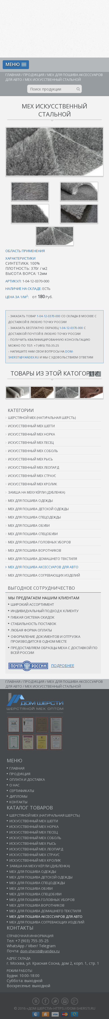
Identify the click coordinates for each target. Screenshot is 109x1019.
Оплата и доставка (27, 779)
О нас (14, 785)
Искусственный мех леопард (33, 467)
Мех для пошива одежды (30, 500)
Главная (12, 74)
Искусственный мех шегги (31, 426)
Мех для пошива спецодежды (34, 517)
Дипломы (18, 796)
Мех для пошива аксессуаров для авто (43, 567)
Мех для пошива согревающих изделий (44, 575)
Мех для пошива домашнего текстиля (42, 558)
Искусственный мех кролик (32, 484)
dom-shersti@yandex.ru (40, 951)
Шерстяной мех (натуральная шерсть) (42, 417)
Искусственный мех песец (31, 442)
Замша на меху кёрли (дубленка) (36, 492)
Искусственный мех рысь (30, 459)
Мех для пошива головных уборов (39, 542)
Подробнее (62, 665)
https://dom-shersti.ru (74, 1008)
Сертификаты (21, 790)
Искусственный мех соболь (33, 451)
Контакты (18, 802)
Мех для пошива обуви (29, 525)
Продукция (33, 74)
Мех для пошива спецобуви (33, 534)
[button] (16, 64)
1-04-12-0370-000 (48, 316)
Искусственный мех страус (32, 475)
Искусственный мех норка (31, 434)
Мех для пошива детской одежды (38, 509)
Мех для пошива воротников (34, 550)
